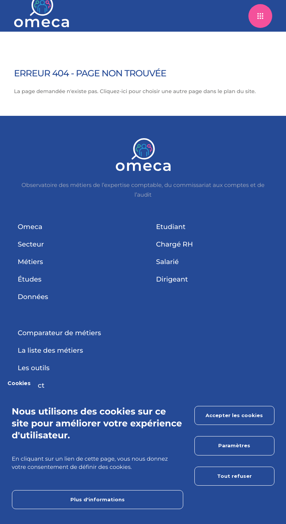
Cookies (19, 383)
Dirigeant (172, 279)
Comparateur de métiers (59, 333)
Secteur (31, 244)
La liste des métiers (50, 350)
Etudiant (170, 227)
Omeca (30, 227)
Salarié (167, 262)
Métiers (30, 262)
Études (30, 279)
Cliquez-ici (113, 91)
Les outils (34, 368)
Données (33, 297)
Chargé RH (174, 244)
